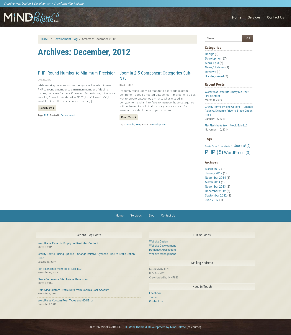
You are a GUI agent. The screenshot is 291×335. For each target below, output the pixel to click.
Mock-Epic (212, 63)
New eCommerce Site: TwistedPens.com (63, 279)
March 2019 (212, 169)
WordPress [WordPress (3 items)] (237, 152)
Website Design (158, 241)
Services (254, 17)
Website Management (162, 254)
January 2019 (213, 173)
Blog (151, 215)
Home (236, 17)
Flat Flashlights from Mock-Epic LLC (226, 125)
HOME (45, 39)
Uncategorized (214, 76)
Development (213, 58)
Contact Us (275, 17)
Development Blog (65, 39)
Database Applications (162, 249)
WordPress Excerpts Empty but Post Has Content (68, 243)
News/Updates (215, 67)
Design (209, 54)
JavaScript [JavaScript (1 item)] (227, 146)
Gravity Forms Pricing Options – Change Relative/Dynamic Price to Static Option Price (229, 110)
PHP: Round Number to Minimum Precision (77, 73)
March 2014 (212, 182)
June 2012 (212, 200)
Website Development (162, 245)
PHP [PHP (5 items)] (214, 152)
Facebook (155, 293)
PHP (46, 115)
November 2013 (215, 186)
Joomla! (130, 124)
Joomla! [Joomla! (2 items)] (242, 146)
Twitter (153, 297)
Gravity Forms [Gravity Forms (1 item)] (212, 146)
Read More (47, 107)
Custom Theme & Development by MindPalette (155, 327)
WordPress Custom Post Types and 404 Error (65, 300)
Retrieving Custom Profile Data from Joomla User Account (73, 290)
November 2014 (215, 177)
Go (248, 38)
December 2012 (215, 191)
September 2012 (216, 195)
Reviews (210, 72)
